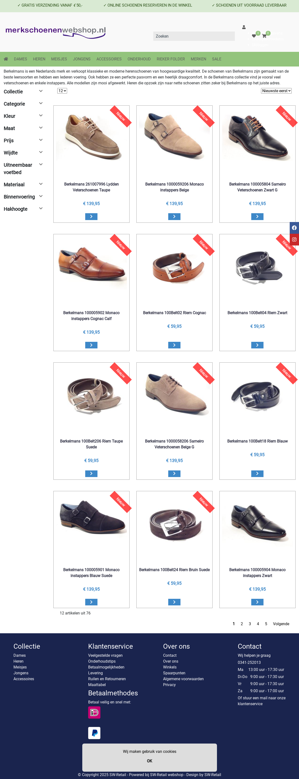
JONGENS (82, 59)
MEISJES (59, 59)
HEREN (39, 59)
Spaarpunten (174, 673)
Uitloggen (260, 45)
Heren (18, 661)
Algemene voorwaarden (183, 679)
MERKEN (198, 59)
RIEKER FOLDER (171, 59)
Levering (95, 673)
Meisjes (20, 667)
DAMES (20, 59)
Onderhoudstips (102, 661)
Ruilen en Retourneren (107, 679)
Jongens (20, 673)
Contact (170, 655)
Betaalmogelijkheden (106, 667)
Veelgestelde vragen (105, 655)
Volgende (281, 624)
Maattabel (97, 684)
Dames (19, 655)
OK (149, 761)
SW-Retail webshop (166, 774)
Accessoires (23, 679)
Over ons (170, 661)
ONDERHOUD (139, 59)
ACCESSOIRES (109, 59)
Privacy (169, 684)
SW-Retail (212, 774)
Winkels (170, 667)
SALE (216, 59)
